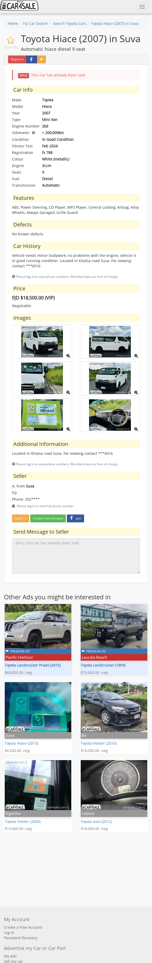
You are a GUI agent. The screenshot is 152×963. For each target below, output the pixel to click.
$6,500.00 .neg (17, 750)
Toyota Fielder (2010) (98, 743)
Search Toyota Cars (69, 23)
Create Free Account (48, 518)
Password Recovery (20, 937)
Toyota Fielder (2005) (22, 821)
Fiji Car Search (35, 23)
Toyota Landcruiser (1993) (103, 665)
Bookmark (11, 47)
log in (30, 276)
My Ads (10, 956)
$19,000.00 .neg (18, 828)
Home (13, 23)
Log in (9, 932)
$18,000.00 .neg (94, 750)
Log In (20, 518)
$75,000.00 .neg (94, 672)
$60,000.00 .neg (18, 672)
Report (17, 59)
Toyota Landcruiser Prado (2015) (33, 665)
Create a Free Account (23, 927)
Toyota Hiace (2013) (21, 743)
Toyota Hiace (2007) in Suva (114, 23)
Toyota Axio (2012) (96, 821)
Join (74, 518)
